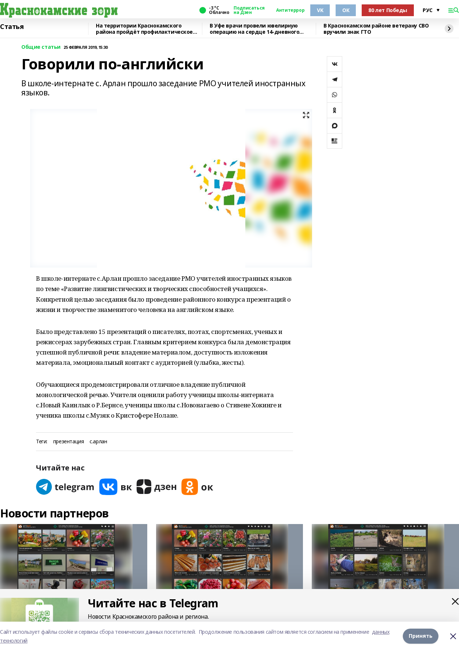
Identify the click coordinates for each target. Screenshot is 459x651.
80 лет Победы (387, 10)
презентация (68, 442)
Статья (12, 27)
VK (320, 10)
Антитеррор (290, 10)
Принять (421, 636)
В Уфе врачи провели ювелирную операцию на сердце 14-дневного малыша (254, 29)
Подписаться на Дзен (249, 10)
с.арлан (98, 442)
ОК (345, 10)
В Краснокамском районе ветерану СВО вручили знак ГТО (376, 29)
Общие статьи (41, 47)
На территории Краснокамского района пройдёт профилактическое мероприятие (144, 29)
